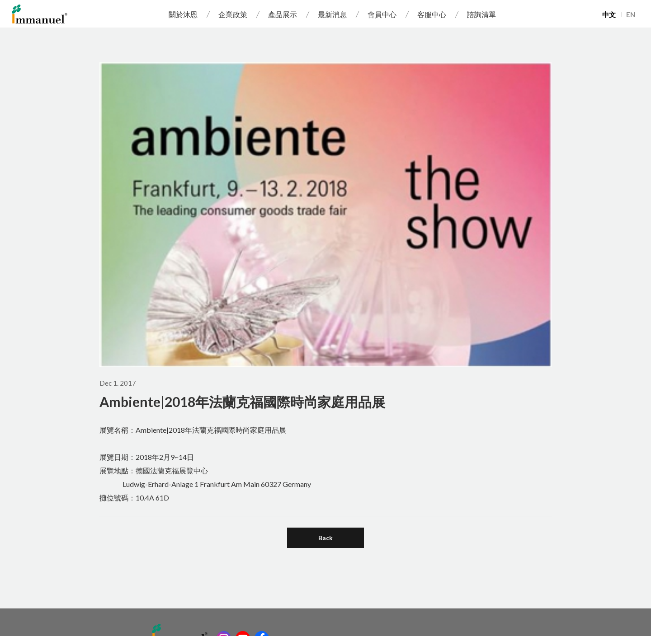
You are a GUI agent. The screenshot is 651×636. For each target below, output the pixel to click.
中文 (609, 14)
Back (325, 538)
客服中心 (431, 14)
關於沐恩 (183, 14)
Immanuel (39, 14)
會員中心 (382, 14)
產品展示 (282, 14)
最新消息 (332, 14)
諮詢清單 (481, 14)
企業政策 (232, 14)
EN (630, 14)
